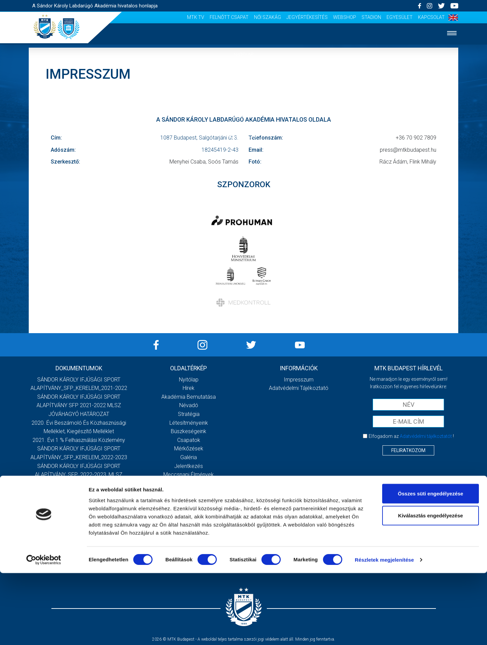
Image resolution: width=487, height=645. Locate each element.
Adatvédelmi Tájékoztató (298, 388)
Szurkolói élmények (243, 198)
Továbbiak (79, 512)
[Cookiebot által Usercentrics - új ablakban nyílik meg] (43, 632)
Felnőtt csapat (229, 17)
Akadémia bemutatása (188, 397)
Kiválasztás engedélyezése (430, 587)
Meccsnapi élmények (188, 474)
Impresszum (299, 379)
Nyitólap (243, 54)
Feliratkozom (408, 450)
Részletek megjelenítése (384, 632)
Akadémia (243, 95)
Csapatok (243, 116)
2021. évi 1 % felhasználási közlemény (78, 440)
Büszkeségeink (188, 431)
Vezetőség (243, 218)
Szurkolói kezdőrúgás (188, 483)
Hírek (244, 75)
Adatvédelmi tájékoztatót (426, 436)
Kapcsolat (431, 17)
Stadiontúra (188, 492)
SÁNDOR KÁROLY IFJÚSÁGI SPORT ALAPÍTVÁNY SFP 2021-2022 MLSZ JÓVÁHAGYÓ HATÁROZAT (79, 405)
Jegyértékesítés (307, 17)
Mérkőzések (243, 136)
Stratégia (189, 414)
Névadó (188, 405)
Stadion (371, 17)
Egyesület (400, 17)
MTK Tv (195, 17)
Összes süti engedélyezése (430, 565)
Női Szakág (267, 17)
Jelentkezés (243, 177)
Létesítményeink (188, 423)
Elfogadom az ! (411, 436)
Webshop (344, 17)
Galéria (243, 157)
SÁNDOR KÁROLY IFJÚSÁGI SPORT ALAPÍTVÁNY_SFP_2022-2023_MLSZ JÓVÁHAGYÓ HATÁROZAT (78, 475)
